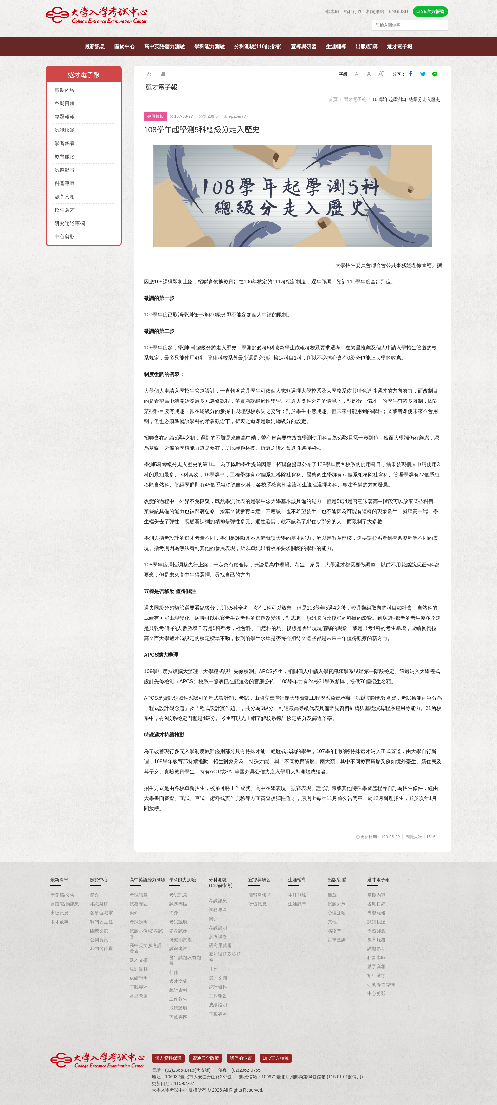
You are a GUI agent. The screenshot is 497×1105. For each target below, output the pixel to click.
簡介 (94, 894)
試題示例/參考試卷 (146, 933)
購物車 (334, 930)
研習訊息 (257, 903)
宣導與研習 (303, 46)
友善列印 (164, 74)
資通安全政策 (205, 1055)
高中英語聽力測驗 (164, 46)
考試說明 (139, 921)
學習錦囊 (65, 143)
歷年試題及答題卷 (185, 960)
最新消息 (59, 879)
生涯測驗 (297, 894)
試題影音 (65, 170)
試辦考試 (178, 948)
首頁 (333, 99)
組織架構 (99, 903)
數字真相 (65, 196)
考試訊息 (139, 894)
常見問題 (139, 995)
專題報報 (65, 116)
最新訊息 (95, 46)
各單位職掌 (101, 912)
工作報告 (178, 999)
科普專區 (65, 183)
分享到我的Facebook (411, 74)
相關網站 (375, 11)
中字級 (369, 74)
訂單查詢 (337, 939)
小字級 (357, 74)
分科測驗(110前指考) (257, 46)
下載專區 (330, 11)
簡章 (332, 894)
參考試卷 (178, 930)
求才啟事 (59, 921)
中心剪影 (65, 236)
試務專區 (139, 903)
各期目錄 (65, 103)
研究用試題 (180, 939)
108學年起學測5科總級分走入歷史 (406, 99)
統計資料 (139, 969)
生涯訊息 (297, 903)
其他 (332, 921)
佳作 (173, 972)
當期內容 (65, 90)
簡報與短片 (259, 894)
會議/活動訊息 (64, 903)
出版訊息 (59, 912)
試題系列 (337, 903)
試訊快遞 (65, 130)
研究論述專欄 (70, 223)
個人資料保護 (168, 1055)
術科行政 (353, 11)
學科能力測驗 (209, 46)
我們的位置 (101, 948)
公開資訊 (99, 939)
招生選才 (65, 210)
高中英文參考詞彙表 (146, 948)
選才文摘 (139, 960)
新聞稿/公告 (62, 894)
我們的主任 (101, 921)
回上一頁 (149, 74)
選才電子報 (399, 46)
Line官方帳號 (276, 1055)
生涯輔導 (336, 46)
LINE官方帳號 (430, 11)
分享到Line (435, 74)
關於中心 (124, 46)
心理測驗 (337, 912)
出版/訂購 (366, 46)
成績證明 (139, 978)
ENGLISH (398, 11)
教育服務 (65, 156)
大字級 (381, 74)
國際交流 (99, 930)
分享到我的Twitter (423, 74)
